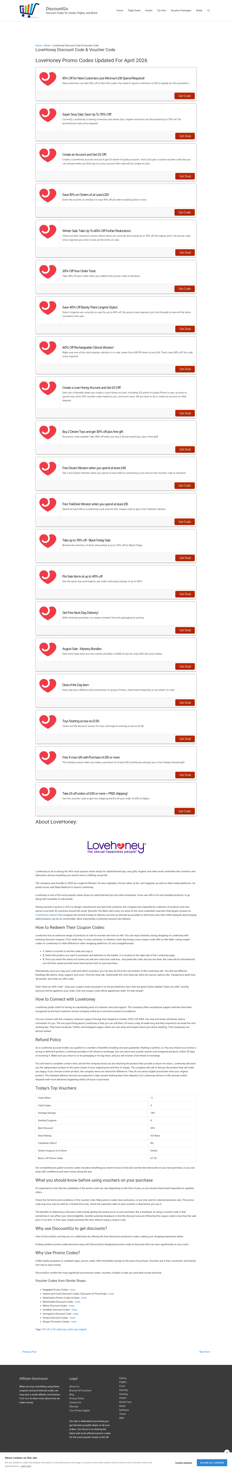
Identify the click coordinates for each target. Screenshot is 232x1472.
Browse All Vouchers (80, 1386)
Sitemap (73, 1402)
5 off (53, 1324)
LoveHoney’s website (46, 910)
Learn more (25, 1466)
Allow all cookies (212, 1462)
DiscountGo (47, 6)
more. (73, 1285)
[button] (208, 8)
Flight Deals (134, 8)
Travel (122, 1409)
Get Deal (185, 131)
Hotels (148, 8)
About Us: (74, 1382)
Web (121, 1413)
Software (124, 1405)
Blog (71, 1390)
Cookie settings (183, 1462)
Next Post (205, 1347)
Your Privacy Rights (79, 1406)
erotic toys (74, 1324)
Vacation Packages (181, 8)
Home (120, 8)
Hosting (123, 1389)
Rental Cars (125, 1397)
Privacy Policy (76, 1394)
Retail (199, 8)
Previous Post (29, 1347)
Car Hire (161, 8)
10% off (46, 1324)
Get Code (185, 91)
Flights (122, 1377)
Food (122, 1381)
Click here (24, 1394)
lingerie (85, 1324)
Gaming (123, 1385)
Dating (122, 1373)
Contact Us (75, 1398)
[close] (227, 1452)
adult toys (62, 1324)
